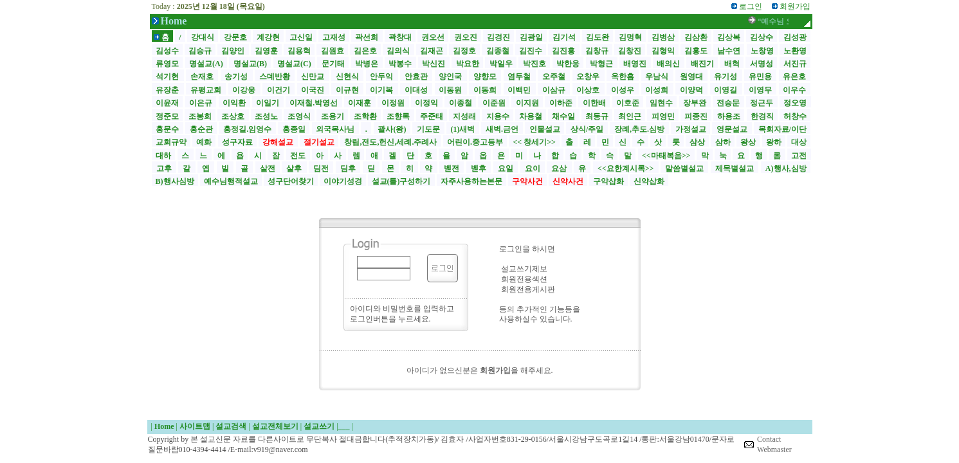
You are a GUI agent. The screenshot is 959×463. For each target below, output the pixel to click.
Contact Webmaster (774, 444)
